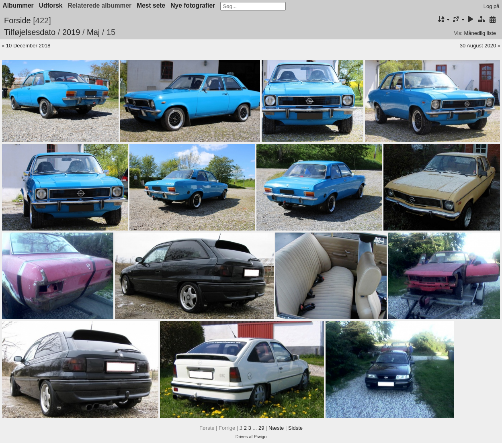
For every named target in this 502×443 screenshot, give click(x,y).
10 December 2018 (28, 46)
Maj (93, 32)
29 (261, 428)
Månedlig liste (480, 33)
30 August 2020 (478, 46)
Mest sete (151, 5)
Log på (492, 6)
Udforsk (51, 5)
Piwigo (260, 436)
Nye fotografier (192, 5)
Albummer (18, 5)
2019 (71, 32)
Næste (276, 428)
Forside (17, 20)
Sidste (295, 428)
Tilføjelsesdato (29, 32)
